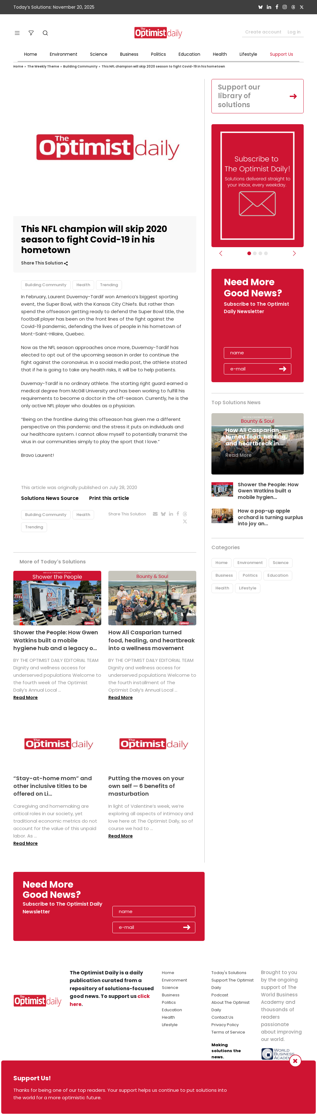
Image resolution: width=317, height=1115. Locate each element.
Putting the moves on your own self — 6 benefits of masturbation (146, 786)
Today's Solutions (228, 973)
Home (30, 54)
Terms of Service (228, 1032)
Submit (283, 369)
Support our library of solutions (239, 96)
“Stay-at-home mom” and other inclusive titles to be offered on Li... (52, 786)
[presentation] (260, 333)
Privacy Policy (225, 1025)
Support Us (281, 54)
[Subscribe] (249, 253)
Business (129, 54)
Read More (25, 697)
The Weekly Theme (43, 66)
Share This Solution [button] (44, 263)
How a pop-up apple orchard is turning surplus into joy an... (270, 517)
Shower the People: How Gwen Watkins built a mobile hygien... (268, 491)
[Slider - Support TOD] (260, 253)
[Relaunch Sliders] (266, 253)
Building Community (80, 66)
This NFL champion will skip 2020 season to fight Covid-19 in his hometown (163, 66)
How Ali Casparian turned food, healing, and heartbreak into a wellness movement (151, 640)
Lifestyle (248, 54)
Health (220, 54)
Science (98, 54)
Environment (63, 54)
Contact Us (222, 1017)
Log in (294, 32)
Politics (158, 54)
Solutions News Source (50, 498)
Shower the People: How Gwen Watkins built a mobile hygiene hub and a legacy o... (55, 640)
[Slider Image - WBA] (255, 253)
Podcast (219, 995)
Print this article (109, 498)
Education (189, 54)
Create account (263, 32)
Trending (109, 285)
